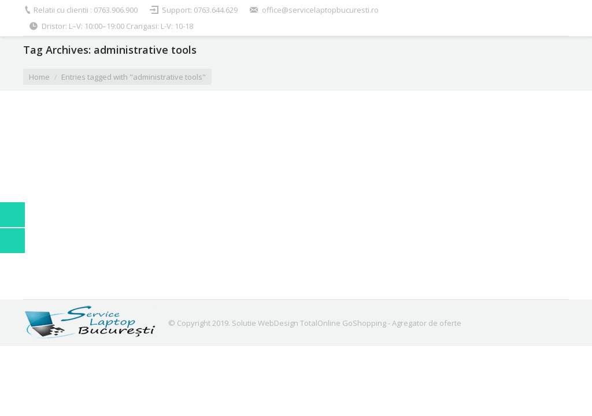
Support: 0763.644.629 (200, 10)
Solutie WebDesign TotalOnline (286, 323)
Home (39, 77)
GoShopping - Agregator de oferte (401, 323)
